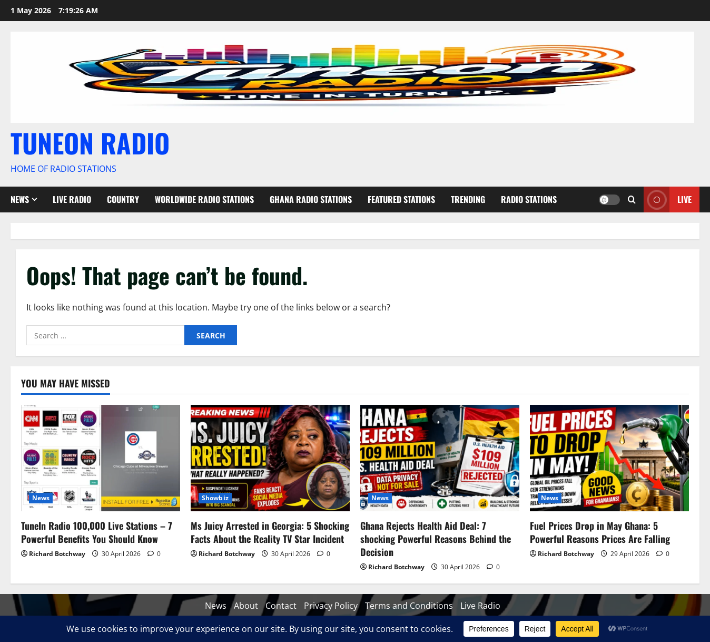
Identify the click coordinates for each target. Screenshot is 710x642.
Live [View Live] (668, 199)
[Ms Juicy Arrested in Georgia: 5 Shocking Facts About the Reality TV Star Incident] (270, 458)
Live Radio (72, 199)
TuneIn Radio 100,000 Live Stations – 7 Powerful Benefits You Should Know (96, 532)
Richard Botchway (57, 553)
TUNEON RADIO (90, 142)
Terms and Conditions (409, 605)
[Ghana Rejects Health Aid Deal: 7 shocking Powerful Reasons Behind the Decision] (439, 458)
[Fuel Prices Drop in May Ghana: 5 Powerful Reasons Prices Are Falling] (609, 458)
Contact (281, 605)
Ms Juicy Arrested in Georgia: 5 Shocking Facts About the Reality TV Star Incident (270, 532)
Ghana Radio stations (311, 199)
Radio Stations (529, 199)
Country (123, 199)
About (246, 605)
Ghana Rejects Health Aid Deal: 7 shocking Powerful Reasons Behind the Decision (435, 539)
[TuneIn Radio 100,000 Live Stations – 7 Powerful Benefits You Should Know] (100, 458)
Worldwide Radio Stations (204, 199)
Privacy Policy (331, 605)
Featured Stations (401, 199)
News (20, 199)
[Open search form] (632, 199)
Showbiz (215, 497)
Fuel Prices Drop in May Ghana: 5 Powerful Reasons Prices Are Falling (600, 532)
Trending (468, 199)
